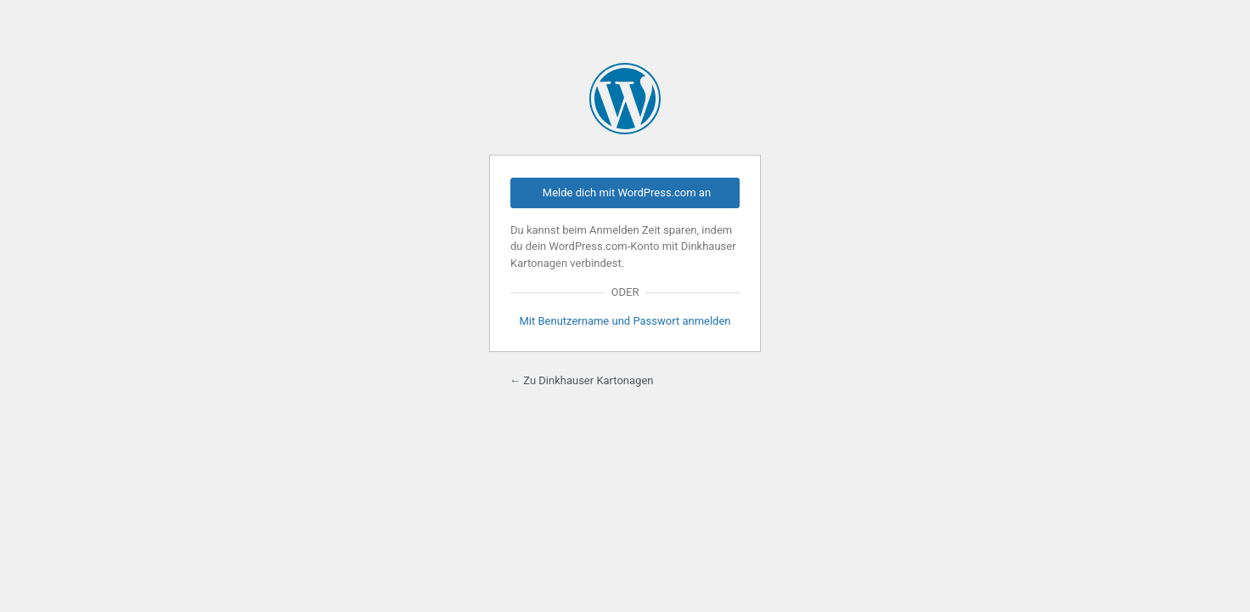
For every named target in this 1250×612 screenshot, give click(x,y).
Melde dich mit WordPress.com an (627, 192)
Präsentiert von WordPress (625, 98)
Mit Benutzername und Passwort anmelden (624, 320)
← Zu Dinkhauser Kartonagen (582, 380)
